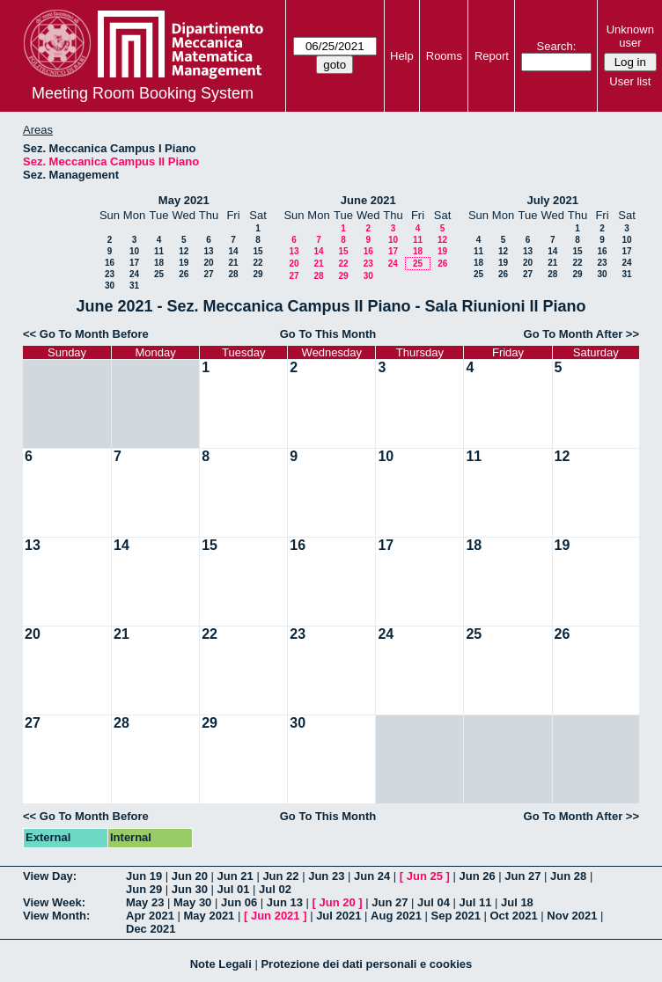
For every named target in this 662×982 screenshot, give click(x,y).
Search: (557, 46)
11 (159, 251)
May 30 (192, 902)
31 (134, 285)
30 (109, 285)
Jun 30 (190, 889)
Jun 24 (372, 876)
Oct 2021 (513, 915)
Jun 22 (280, 876)
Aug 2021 (396, 915)
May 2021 (184, 200)
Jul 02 (275, 889)
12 (183, 251)
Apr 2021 (150, 915)
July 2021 (552, 200)
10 (134, 251)
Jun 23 (326, 876)
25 (159, 274)
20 (208, 262)
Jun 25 (425, 876)
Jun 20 (190, 876)
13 (208, 251)
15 (257, 251)
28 (233, 274)
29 (257, 274)
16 (109, 262)
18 (159, 262)
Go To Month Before (94, 334)
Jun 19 (144, 876)
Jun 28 (568, 876)
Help (402, 55)
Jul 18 (517, 902)
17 (134, 262)
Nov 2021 (572, 915)
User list (630, 81)
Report (491, 55)
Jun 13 (285, 902)
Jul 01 (233, 889)
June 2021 (368, 200)
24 (134, 274)
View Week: (54, 902)
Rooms (444, 55)
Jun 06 (239, 902)
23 (109, 274)
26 (183, 274)
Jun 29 (144, 889)
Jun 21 (235, 876)
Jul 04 (433, 902)
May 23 (145, 902)
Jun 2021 (275, 915)
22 (257, 262)
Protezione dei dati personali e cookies (366, 964)
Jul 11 (476, 902)
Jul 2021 (338, 915)
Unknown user (630, 36)
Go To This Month (328, 334)
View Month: (56, 915)
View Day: (50, 876)
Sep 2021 (456, 915)
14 (233, 251)
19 (183, 262)
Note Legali (221, 964)
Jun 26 (477, 876)
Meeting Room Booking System (143, 93)
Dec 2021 (150, 928)
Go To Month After (573, 334)
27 (208, 274)
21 (233, 262)
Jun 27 (522, 876)
